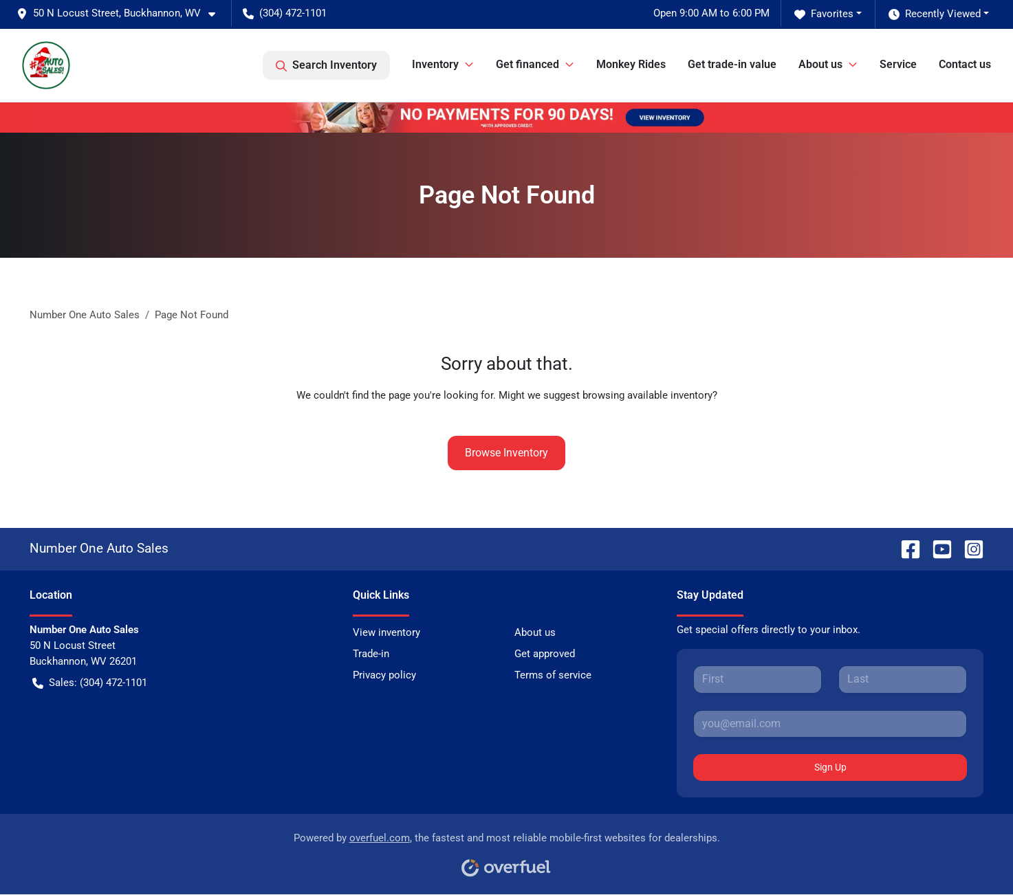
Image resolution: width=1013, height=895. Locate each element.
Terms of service (552, 675)
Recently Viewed (935, 14)
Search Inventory (326, 65)
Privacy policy (384, 675)
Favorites (823, 14)
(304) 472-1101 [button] (285, 13)
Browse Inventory (506, 452)
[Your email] (830, 724)
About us (535, 632)
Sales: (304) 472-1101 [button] (89, 683)
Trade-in (371, 654)
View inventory (386, 632)
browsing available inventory (647, 395)
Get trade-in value (732, 64)
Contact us (965, 64)
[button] (121, 13)
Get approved (544, 654)
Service (898, 64)
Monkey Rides (631, 64)
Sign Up (830, 767)
